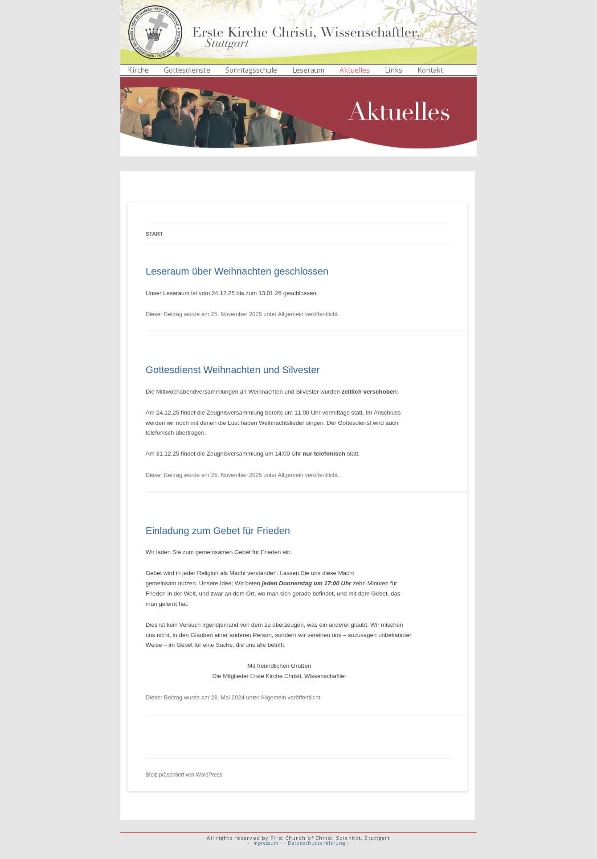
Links (393, 70)
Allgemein (290, 314)
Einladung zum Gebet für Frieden (218, 530)
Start (154, 234)
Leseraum (308, 70)
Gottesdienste (187, 70)
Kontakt (430, 70)
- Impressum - (265, 843)
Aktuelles (354, 70)
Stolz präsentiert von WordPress (184, 775)
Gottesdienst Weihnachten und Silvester (233, 369)
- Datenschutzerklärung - (316, 843)
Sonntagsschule (251, 70)
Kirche (138, 70)
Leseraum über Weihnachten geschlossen (237, 271)
